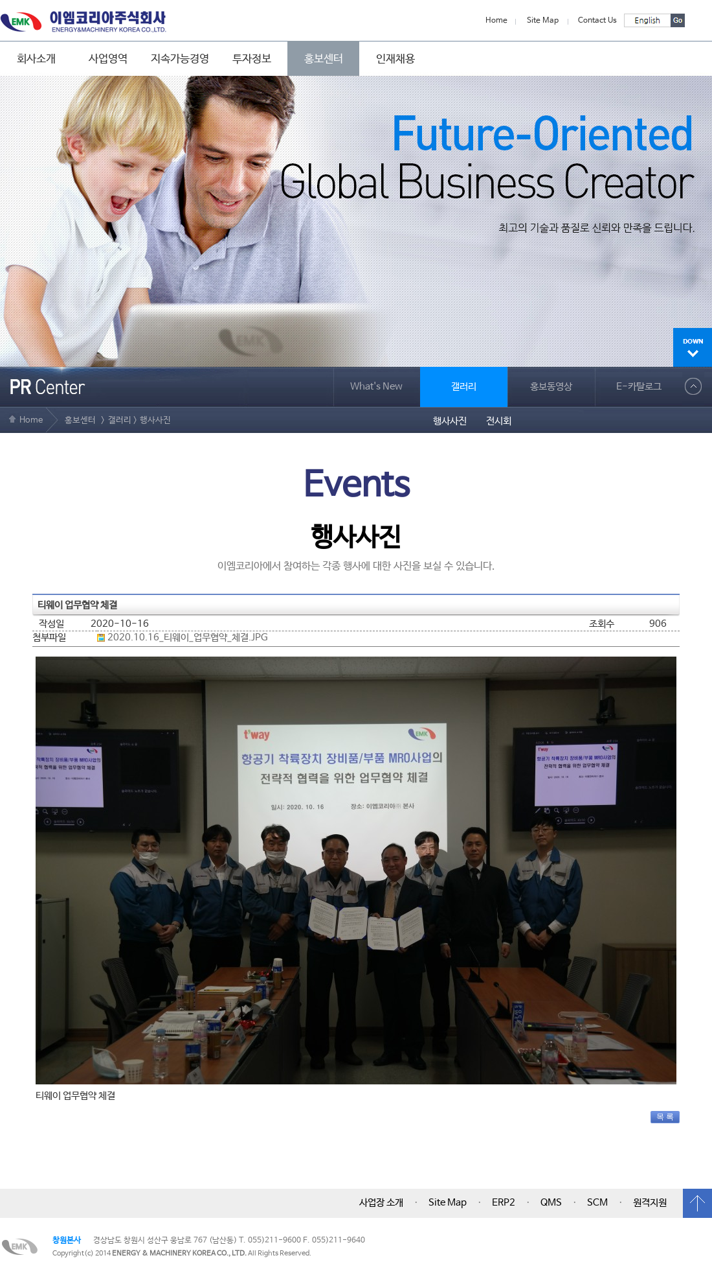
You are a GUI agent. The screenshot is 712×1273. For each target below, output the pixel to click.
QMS (551, 1203)
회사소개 (36, 59)
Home (496, 20)
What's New (376, 387)
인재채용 (395, 59)
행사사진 (450, 421)
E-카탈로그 (639, 387)
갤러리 (463, 387)
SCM (597, 1203)
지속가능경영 (180, 59)
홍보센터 (323, 59)
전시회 (498, 421)
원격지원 (650, 1203)
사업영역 (108, 59)
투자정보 (251, 59)
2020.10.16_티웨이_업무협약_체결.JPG (187, 638)
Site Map (543, 20)
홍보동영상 (551, 387)
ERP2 (503, 1203)
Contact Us (597, 20)
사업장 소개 (381, 1203)
